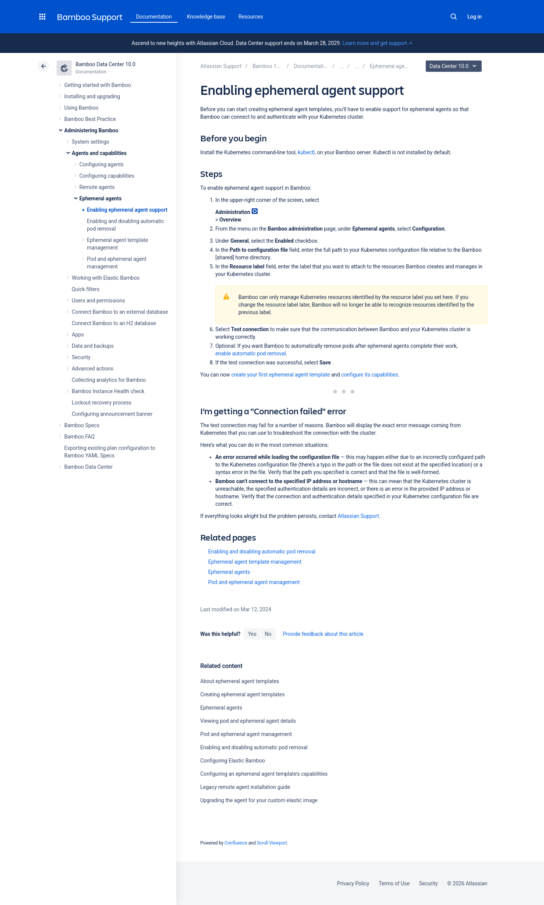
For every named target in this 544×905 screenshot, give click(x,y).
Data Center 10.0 (455, 66)
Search (454, 17)
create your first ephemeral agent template (280, 375)
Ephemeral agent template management (254, 562)
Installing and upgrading (92, 96)
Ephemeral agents (100, 198)
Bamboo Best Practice (90, 119)
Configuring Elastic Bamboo (232, 761)
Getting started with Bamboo (97, 85)
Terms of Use (394, 883)
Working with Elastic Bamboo (106, 278)
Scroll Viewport (272, 843)
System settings (90, 142)
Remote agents (96, 187)
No (268, 634)
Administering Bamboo (91, 130)
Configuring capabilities (106, 176)
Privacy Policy (353, 883)
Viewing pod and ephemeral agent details (248, 721)
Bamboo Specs (81, 425)
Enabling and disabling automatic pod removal (261, 552)
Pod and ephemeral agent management (254, 582)
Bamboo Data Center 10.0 (106, 64)
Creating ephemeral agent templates (242, 694)
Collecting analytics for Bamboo (109, 380)
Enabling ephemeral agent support (127, 210)
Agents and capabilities (99, 153)
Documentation (154, 17)
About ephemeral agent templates (239, 681)
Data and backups (93, 346)
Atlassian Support (358, 516)
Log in (474, 17)
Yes (252, 634)
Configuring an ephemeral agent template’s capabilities (264, 774)
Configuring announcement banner (112, 414)
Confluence (235, 843)
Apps (78, 335)
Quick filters (85, 289)
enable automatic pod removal (250, 353)
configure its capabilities (369, 375)
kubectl (306, 152)
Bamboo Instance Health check (108, 391)
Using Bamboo (81, 108)
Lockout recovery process (101, 403)
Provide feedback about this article (323, 634)
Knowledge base (206, 17)
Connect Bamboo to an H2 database (114, 323)
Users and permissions (98, 301)
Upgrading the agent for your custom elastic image (259, 800)
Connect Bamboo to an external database (120, 312)
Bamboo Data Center (88, 467)
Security (81, 357)
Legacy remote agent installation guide (245, 787)
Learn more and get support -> (377, 43)
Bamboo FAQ (79, 437)
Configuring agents (101, 164)
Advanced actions (92, 369)
